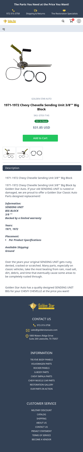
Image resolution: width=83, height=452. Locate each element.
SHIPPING (41, 418)
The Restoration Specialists (64, 13)
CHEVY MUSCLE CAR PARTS (41, 380)
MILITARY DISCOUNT (41, 410)
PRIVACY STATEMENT (41, 431)
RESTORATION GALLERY (41, 384)
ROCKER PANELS (41, 368)
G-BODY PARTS (41, 372)
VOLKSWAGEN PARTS (41, 363)
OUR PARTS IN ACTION (41, 388)
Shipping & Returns (35, 13)
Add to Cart (40, 138)
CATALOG (41, 414)
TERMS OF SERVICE (41, 435)
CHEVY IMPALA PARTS (41, 376)
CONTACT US (41, 427)
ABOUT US (41, 422)
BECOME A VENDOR (41, 439)
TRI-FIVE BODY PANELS (41, 359)
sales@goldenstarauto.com (44, 329)
